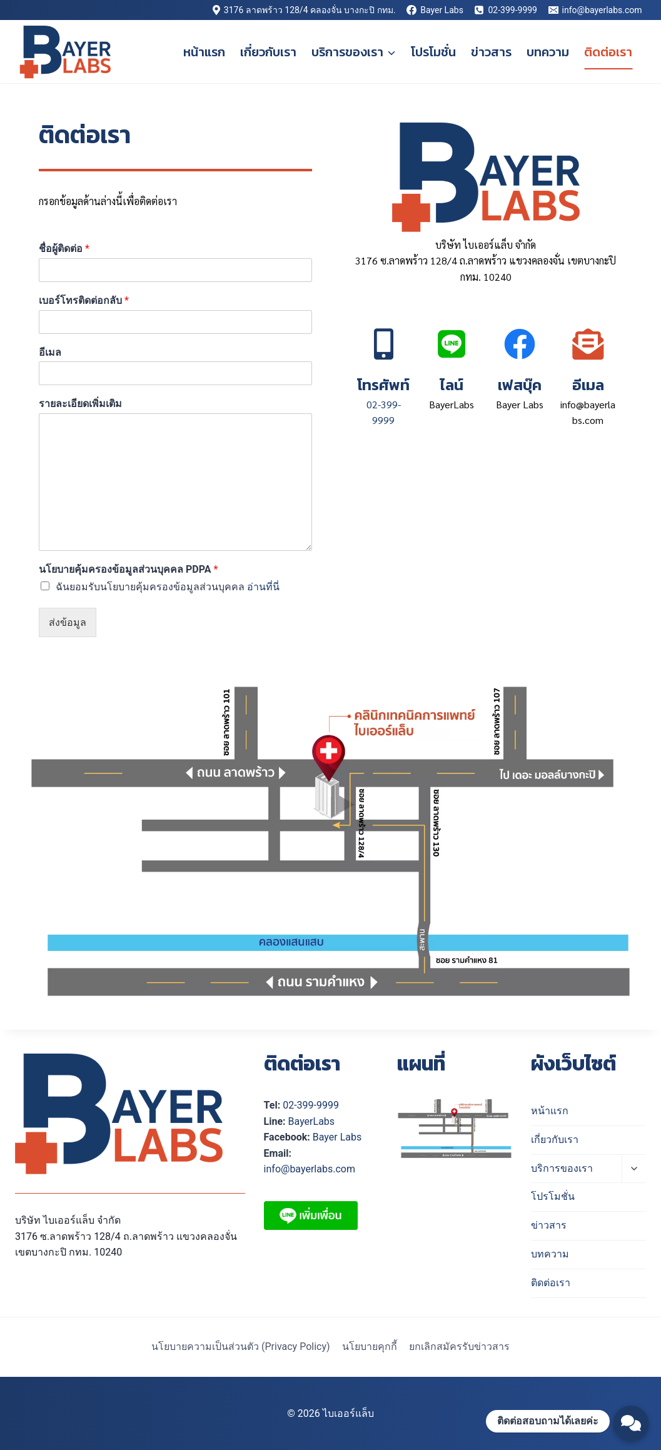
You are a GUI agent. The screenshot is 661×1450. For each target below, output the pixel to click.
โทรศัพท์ (383, 384)
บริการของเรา (562, 1168)
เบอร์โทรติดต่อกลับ (84, 300)
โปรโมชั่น (433, 52)
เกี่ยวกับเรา (268, 52)
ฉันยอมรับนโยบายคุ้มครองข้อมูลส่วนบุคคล (168, 587)
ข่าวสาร (491, 52)
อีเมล (50, 352)
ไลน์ (451, 384)
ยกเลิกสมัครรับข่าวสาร (459, 1346)
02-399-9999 (311, 1105)
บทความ (548, 52)
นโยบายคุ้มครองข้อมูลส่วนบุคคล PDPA (128, 569)
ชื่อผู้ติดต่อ (64, 248)
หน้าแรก (204, 52)
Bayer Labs (337, 1137)
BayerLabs (311, 1121)
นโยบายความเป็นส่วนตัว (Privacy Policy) (240, 1346)
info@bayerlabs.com (309, 1169)
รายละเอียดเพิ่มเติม (80, 404)
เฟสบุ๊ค (520, 384)
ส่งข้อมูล (67, 622)
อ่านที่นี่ (263, 587)
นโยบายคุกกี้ (369, 1346)
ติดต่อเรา (608, 52)
